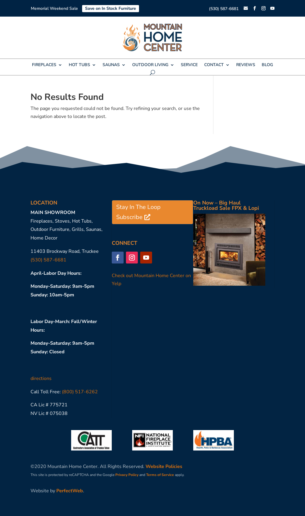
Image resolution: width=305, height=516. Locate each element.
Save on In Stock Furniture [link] (110, 8)
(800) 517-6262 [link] (80, 392)
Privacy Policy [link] (126, 474)
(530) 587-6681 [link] (224, 9)
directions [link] (41, 378)
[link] (246, 9)
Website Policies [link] (164, 466)
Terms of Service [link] (160, 474)
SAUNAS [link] (111, 65)
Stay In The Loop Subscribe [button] (138, 212)
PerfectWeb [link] (69, 491)
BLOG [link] (267, 65)
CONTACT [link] (214, 65)
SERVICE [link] (189, 65)
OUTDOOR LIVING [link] (150, 65)
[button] (255, 8)
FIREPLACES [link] (44, 65)
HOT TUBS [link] (79, 65)
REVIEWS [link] (245, 65)
